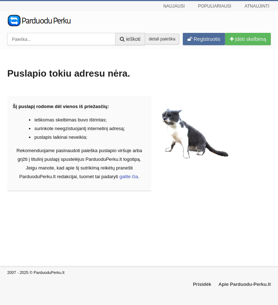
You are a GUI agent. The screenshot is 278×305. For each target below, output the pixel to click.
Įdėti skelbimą (248, 39)
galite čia (128, 176)
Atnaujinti (257, 6)
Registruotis (204, 39)
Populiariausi (214, 6)
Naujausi (174, 6)
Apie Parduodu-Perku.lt (245, 284)
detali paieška (162, 39)
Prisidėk (202, 284)
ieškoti (130, 39)
